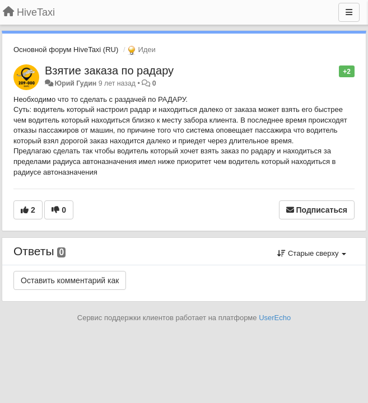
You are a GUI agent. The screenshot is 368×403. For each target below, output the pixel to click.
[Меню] (349, 12)
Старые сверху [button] (311, 253)
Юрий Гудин (75, 83)
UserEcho (275, 317)
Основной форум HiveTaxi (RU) (65, 49)
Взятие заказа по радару (109, 70)
